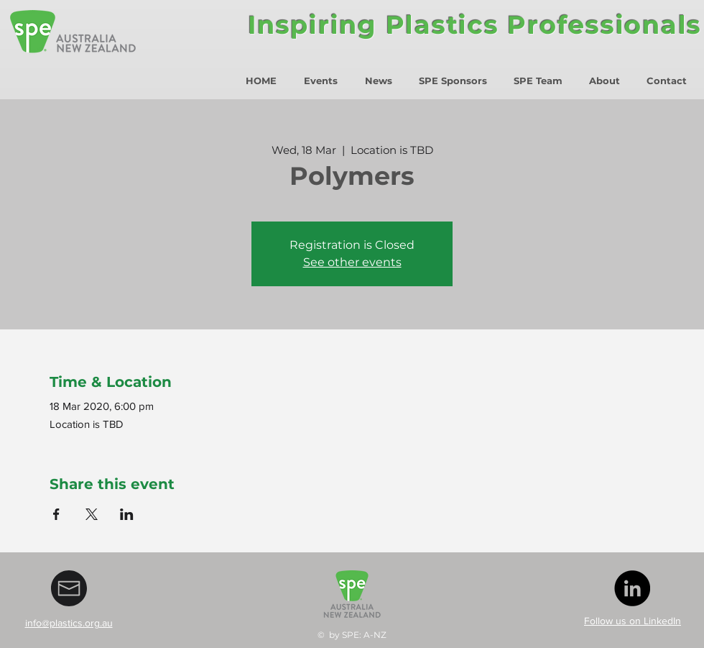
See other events (352, 262)
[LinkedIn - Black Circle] (632, 588)
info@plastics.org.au (69, 623)
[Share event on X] (91, 514)
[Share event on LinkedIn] (127, 514)
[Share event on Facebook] (56, 514)
